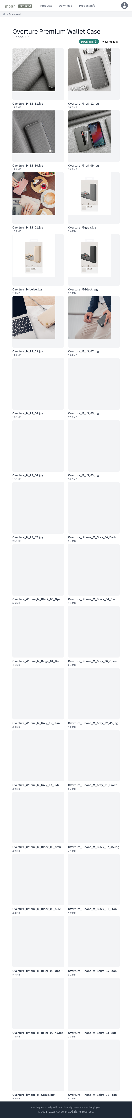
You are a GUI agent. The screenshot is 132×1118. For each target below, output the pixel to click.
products (46, 5)
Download (15, 14)
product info (87, 5)
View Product (110, 41)
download (65, 5)
